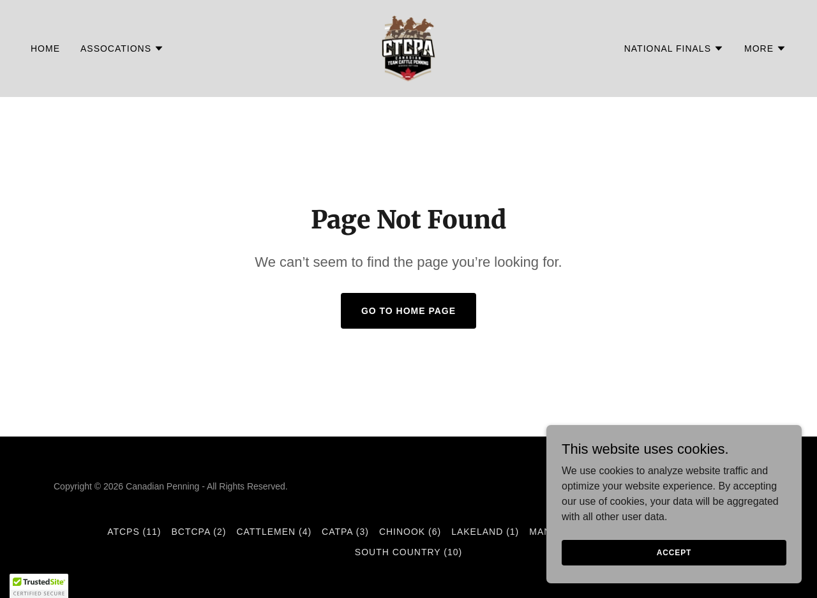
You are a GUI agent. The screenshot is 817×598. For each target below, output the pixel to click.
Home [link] (45, 48)
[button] (122, 48)
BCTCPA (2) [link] (199, 532)
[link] (408, 47)
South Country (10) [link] (408, 552)
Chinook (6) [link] (410, 532)
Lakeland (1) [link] (485, 532)
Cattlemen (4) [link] (273, 532)
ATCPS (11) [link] (134, 532)
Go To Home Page (408, 311)
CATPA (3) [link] (345, 532)
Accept (674, 552)
